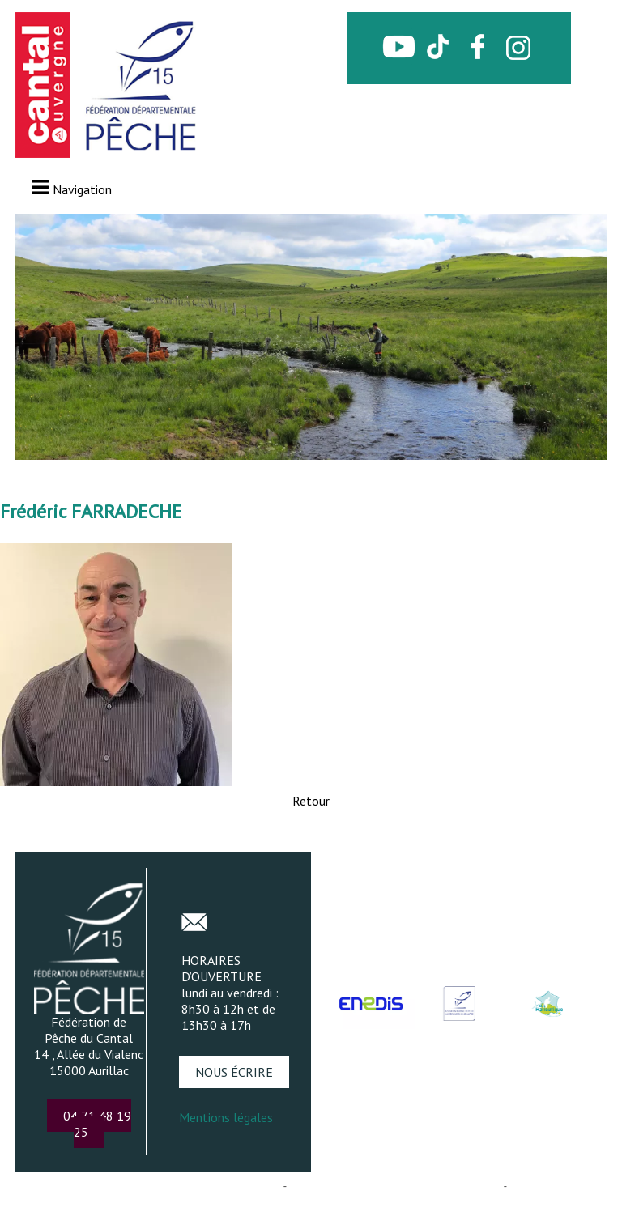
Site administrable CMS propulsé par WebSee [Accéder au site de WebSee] (395, 1186)
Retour (311, 801)
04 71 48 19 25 (97, 1124)
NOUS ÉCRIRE (234, 1072)
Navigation (82, 189)
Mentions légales (226, 1117)
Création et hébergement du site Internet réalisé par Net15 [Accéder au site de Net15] (146, 1186)
